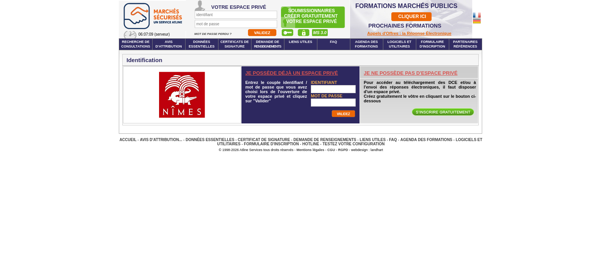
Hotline (310, 144)
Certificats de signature (234, 44)
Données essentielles (202, 44)
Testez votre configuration (353, 144)
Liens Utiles (300, 42)
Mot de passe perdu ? (213, 34)
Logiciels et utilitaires (400, 44)
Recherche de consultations (135, 44)
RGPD (343, 150)
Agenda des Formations (426, 140)
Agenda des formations (366, 44)
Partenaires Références (465, 44)
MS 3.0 (320, 32)
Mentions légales (311, 150)
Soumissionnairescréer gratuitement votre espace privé (311, 16)
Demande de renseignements (325, 140)
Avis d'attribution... (161, 140)
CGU (331, 150)
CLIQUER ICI (412, 16)
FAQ (333, 42)
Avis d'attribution (169, 44)
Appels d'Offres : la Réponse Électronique (409, 33)
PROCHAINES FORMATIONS (404, 26)
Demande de (267, 44)
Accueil (128, 140)
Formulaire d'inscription (432, 44)
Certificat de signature (264, 140)
